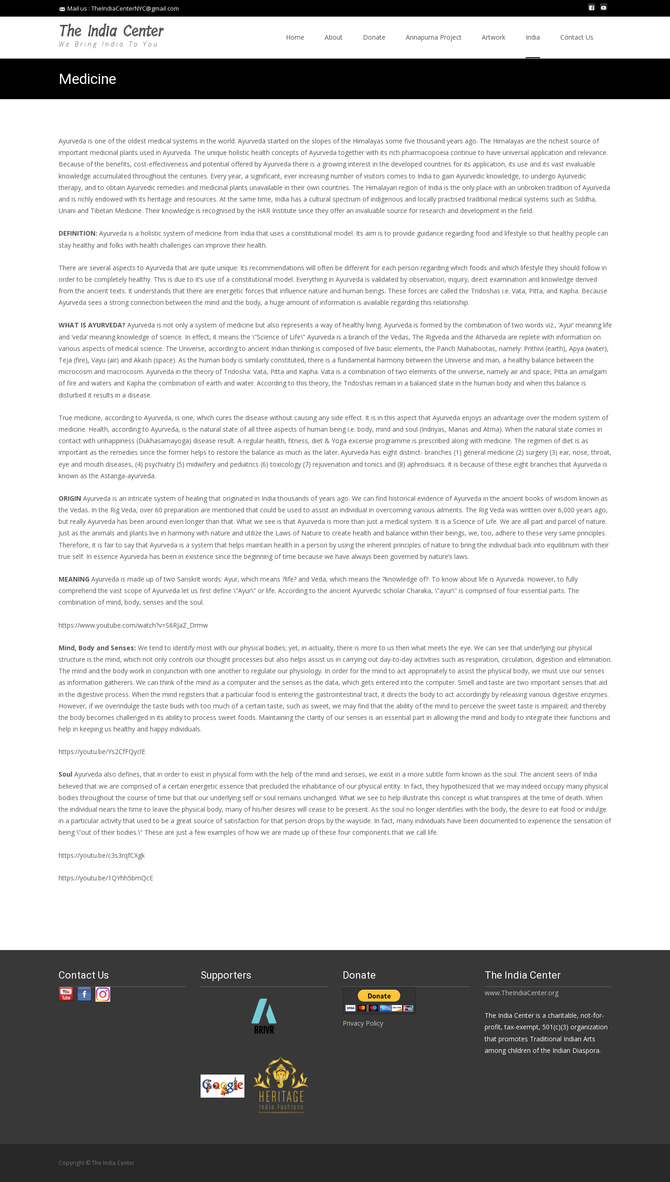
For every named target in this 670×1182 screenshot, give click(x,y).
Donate (374, 45)
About (334, 45)
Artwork (493, 45)
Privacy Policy (363, 1023)
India (533, 45)
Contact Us (576, 45)
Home (295, 45)
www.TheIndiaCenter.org (521, 992)
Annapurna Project (434, 45)
